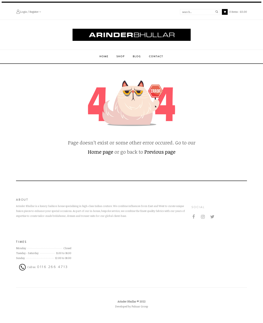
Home (103, 56)
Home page (100, 151)
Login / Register (28, 12)
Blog (137, 56)
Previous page (159, 151)
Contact (156, 56)
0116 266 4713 (52, 270)
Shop (121, 56)
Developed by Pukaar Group (131, 310)
